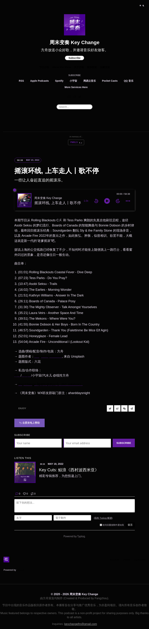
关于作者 (79, 67)
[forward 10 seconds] (118, 201)
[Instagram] (74, 97)
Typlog (20, 570)
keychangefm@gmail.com (80, 623)
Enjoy (22, 408)
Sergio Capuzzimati (48, 356)
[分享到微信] (124, 408)
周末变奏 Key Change (75, 42)
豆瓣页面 (105, 67)
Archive (114, 559)
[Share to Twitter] (110, 408)
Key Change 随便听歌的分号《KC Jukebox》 (50, 384)
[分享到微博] (117, 408)
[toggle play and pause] (107, 201)
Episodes (139, 559)
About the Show (61, 67)
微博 (17, 375)
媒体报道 (92, 67)
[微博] (79, 97)
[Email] (69, 97)
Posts (126, 559)
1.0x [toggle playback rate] (86, 201)
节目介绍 (44, 67)
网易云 (26, 375)
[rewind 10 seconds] (96, 201)
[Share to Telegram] (131, 408)
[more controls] (128, 201)
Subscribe (75, 58)
